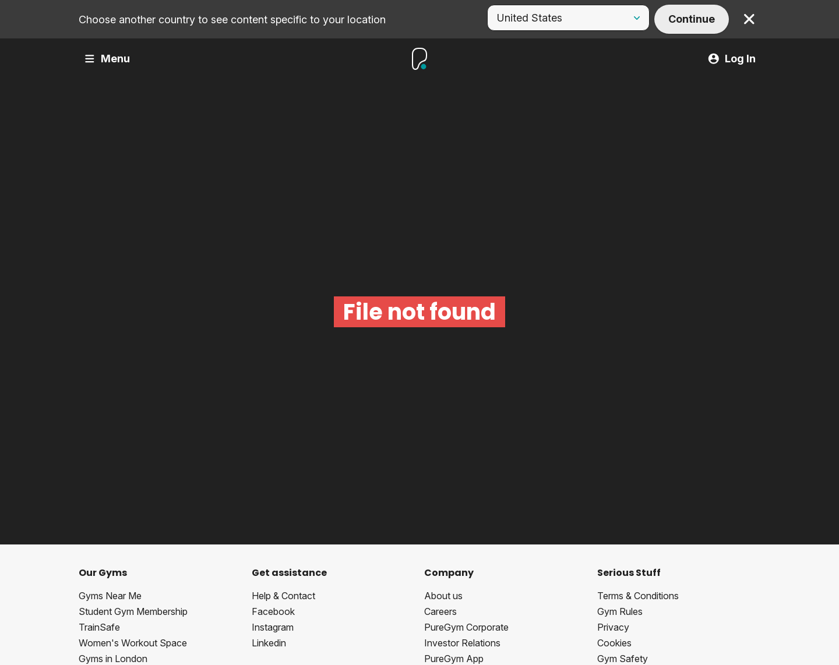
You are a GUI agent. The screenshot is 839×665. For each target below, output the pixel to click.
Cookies (614, 643)
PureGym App (454, 658)
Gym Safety (622, 658)
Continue (691, 19)
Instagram (273, 627)
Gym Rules (620, 611)
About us (443, 596)
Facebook (273, 611)
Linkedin (269, 643)
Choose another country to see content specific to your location (232, 19)
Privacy (613, 627)
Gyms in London (113, 658)
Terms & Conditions (638, 596)
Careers (440, 611)
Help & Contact (283, 596)
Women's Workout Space (133, 643)
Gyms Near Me (110, 596)
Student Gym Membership (133, 611)
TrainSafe (99, 627)
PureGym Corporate (466, 627)
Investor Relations (462, 643)
